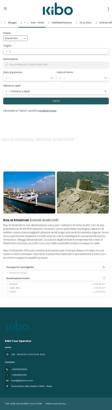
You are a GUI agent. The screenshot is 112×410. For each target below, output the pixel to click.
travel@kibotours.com (22, 380)
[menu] (108, 9)
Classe (7, 33)
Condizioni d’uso (47, 110)
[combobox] (56, 51)
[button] (1, 22)
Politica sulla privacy (56, 403)
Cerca (56, 100)
